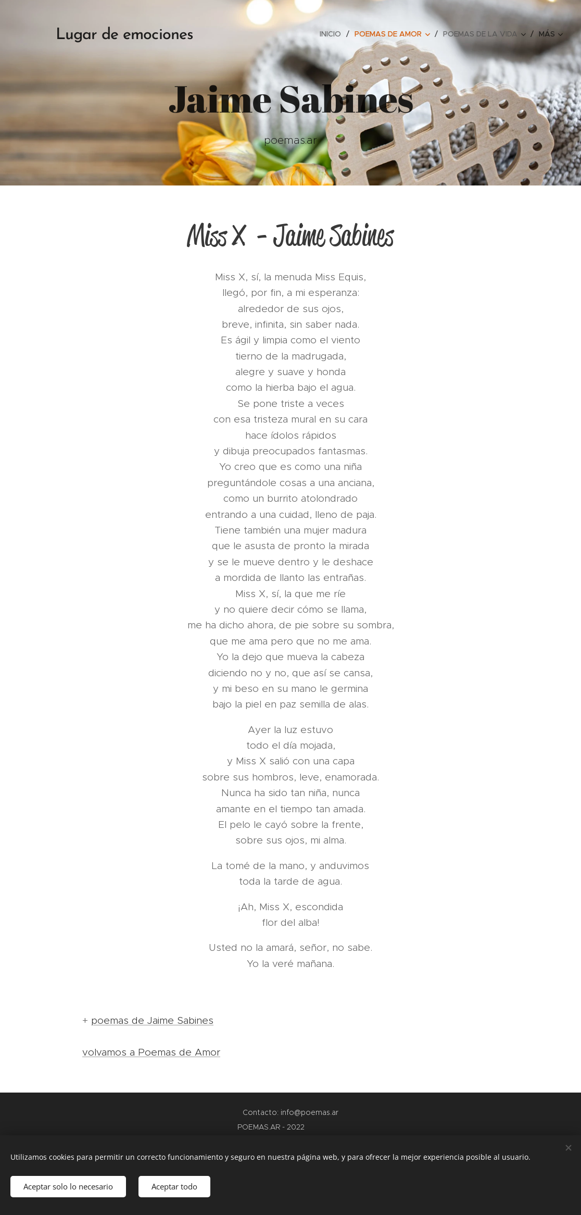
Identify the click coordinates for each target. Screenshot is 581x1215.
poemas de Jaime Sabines (152, 1020)
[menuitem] (333, 34)
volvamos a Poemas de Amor (151, 1052)
